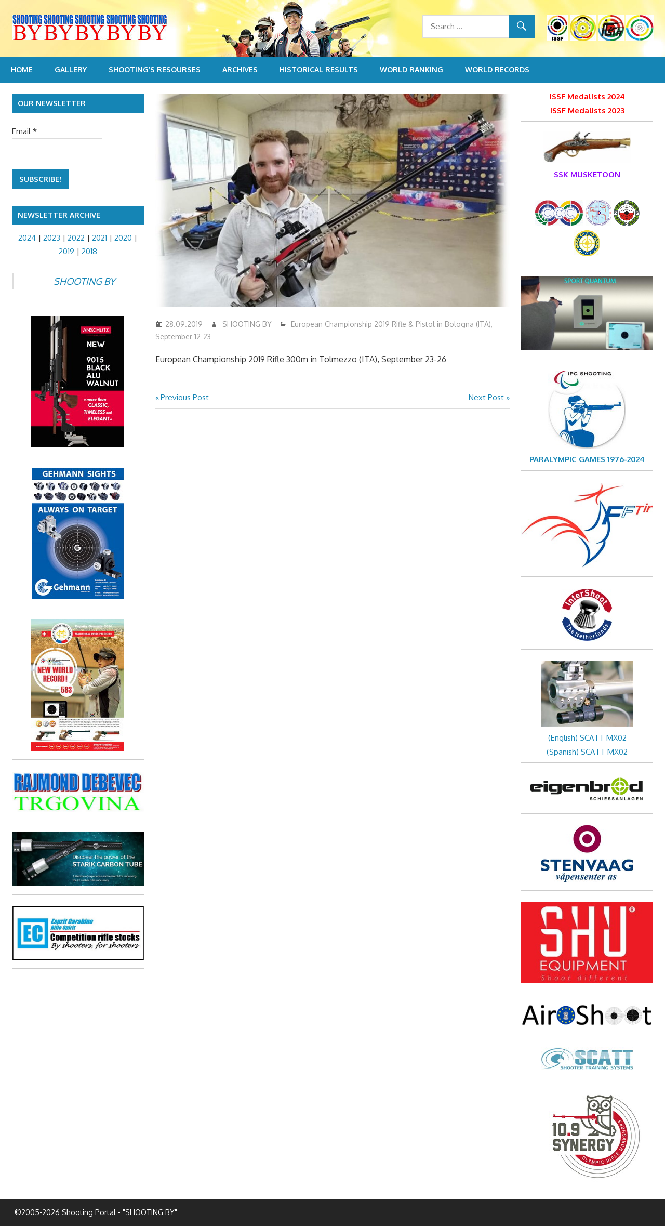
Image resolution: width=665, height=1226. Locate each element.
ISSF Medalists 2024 (587, 96)
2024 (27, 238)
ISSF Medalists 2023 (587, 110)
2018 (89, 251)
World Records (497, 69)
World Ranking (411, 69)
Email (24, 131)
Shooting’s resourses (155, 69)
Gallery (71, 69)
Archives (240, 69)
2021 (99, 238)
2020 (123, 238)
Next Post (486, 397)
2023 (51, 238)
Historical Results (319, 69)
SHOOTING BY (247, 324)
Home (22, 69)
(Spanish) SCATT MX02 (587, 752)
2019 (66, 251)
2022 (76, 238)
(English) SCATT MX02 (587, 738)
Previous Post (184, 397)
